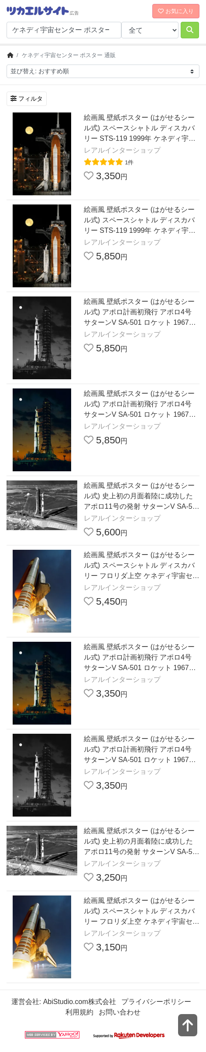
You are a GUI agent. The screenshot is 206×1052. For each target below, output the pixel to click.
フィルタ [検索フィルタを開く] (26, 98)
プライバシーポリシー (156, 1001)
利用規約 (79, 1012)
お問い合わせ (120, 1012)
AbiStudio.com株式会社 (79, 1001)
